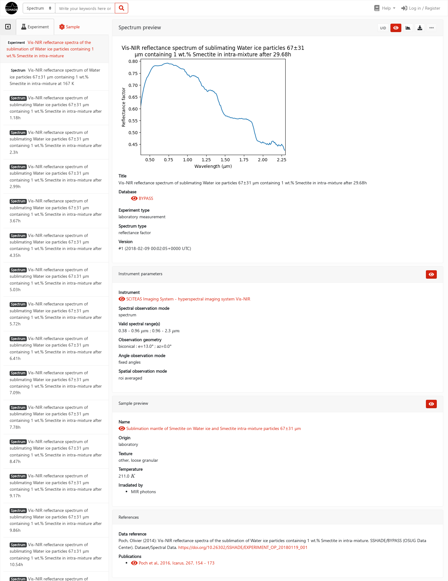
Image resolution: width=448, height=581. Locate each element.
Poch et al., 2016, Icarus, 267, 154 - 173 (173, 563)
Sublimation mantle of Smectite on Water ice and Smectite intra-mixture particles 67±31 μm (210, 428)
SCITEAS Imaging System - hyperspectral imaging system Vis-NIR (184, 299)
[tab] (8, 27)
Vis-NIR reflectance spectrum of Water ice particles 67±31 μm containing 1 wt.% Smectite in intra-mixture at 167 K (55, 76)
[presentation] (145, 331)
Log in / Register (420, 8)
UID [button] (383, 28)
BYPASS (142, 198)
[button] (384, 8)
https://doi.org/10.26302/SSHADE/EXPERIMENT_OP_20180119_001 (243, 547)
